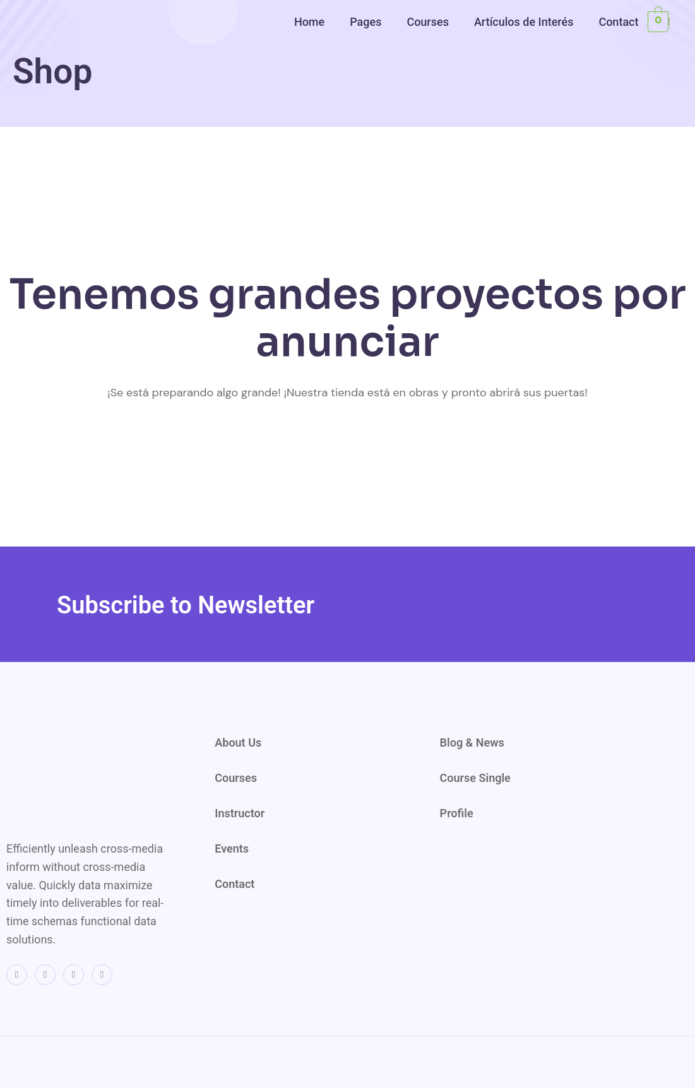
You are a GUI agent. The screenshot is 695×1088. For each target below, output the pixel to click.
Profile (456, 813)
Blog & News (472, 742)
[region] (531, 99)
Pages (365, 21)
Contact (618, 21)
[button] (312, 21)
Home (309, 21)
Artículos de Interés (524, 21)
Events (232, 848)
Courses (428, 21)
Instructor (239, 813)
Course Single (475, 777)
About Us (238, 742)
